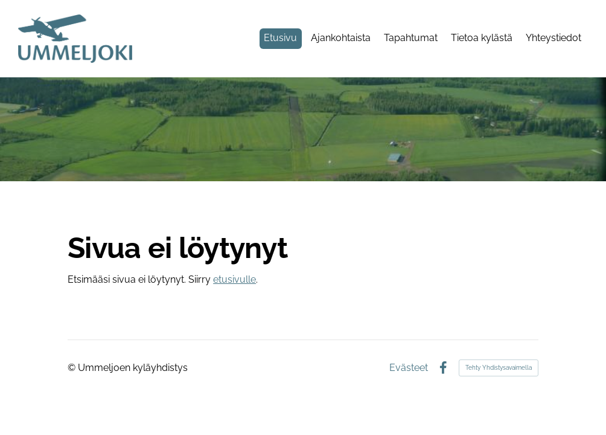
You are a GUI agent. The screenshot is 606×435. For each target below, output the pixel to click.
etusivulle (234, 279)
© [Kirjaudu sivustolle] (73, 367)
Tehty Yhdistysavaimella (498, 367)
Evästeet (408, 368)
